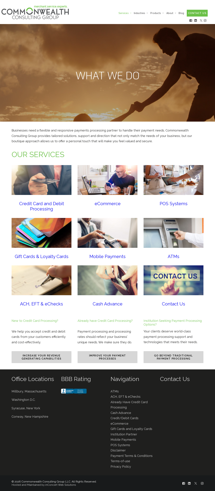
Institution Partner (124, 434)
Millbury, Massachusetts (29, 391)
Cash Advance (107, 303)
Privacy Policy (121, 466)
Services (125, 13)
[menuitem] (126, 13)
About (171, 13)
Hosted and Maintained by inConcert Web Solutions (44, 484)
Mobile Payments (107, 256)
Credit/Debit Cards (124, 418)
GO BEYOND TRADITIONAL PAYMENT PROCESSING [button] (174, 357)
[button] (41, 180)
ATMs (173, 256)
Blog (181, 13)
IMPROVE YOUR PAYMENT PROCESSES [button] (108, 357)
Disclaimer (118, 450)
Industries (141, 13)
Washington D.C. (23, 399)
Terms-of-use (120, 461)
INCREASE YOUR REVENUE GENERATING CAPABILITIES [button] (41, 357)
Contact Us (173, 303)
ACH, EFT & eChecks (41, 303)
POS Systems (173, 203)
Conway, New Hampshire (30, 416)
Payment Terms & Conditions (132, 456)
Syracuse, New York (26, 408)
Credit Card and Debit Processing (41, 206)
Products (157, 13)
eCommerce (108, 203)
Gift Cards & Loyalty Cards (41, 256)
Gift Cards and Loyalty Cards (131, 429)
